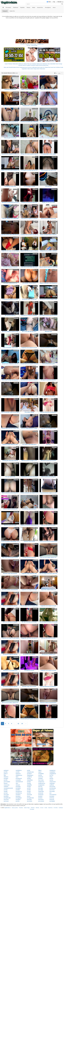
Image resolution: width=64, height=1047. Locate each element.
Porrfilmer (58, 67)
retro (17, 783)
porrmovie (52, 789)
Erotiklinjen (61, 807)
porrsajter (40, 788)
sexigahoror (52, 770)
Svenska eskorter (22, 65)
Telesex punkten (15, 807)
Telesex (25, 63)
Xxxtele (45, 807)
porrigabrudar (7, 797)
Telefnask (37, 807)
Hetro (49, 1)
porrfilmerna (19, 791)
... (14, 723)
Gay (54, 1)
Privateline (21, 807)
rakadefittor (30, 780)
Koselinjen (34, 63)
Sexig (51, 776)
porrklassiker (53, 788)
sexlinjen (40, 778)
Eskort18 (41, 65)
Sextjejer (28, 65)
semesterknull (19, 781)
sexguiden (52, 783)
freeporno (18, 773)
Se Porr (51, 775)
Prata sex (29, 63)
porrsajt (6, 793)
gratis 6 (5, 773)
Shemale (60, 1)
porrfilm (6, 772)
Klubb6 (37, 65)
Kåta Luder (6, 67)
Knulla (61, 67)
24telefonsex (19, 775)
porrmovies (52, 786)
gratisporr (6, 770)
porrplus (40, 796)
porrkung (52, 797)
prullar (28, 770)
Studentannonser (23, 67)
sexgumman (53, 781)
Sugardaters (24, 68)
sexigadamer (53, 773)
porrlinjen (52, 796)
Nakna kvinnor (16, 67)
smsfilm (18, 772)
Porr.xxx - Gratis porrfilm (32, 45)
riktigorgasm (30, 775)
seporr (39, 772)
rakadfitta (29, 785)
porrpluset (40, 794)
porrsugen (6, 794)
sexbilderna (19, 770)
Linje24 (6, 63)
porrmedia (52, 791)
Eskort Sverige (59, 63)
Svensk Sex (52, 67)
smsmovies (6, 785)
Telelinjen (10, 63)
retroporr (18, 785)
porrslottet (29, 801)
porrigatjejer (19, 797)
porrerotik (29, 794)
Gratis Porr (42, 67)
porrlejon (6, 778)
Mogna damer (37, 68)
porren (28, 796)
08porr (40, 770)
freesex (5, 783)
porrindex (29, 799)
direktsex (6, 776)
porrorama (41, 799)
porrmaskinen (53, 794)
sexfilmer (52, 785)
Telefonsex (21, 63)
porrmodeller (7, 781)
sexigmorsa (41, 781)
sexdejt (5, 791)
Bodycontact (45, 65)
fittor (5, 775)
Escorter (29, 67)
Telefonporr (44, 63)
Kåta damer (42, 68)
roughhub (29, 776)
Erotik (38, 67)
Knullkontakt (34, 67)
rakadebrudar (30, 772)
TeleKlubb (33, 807)
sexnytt (40, 775)
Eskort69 (11, 67)
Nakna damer (30, 68)
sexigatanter (41, 785)
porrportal (40, 793)
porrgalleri (18, 788)
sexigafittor (41, 773)
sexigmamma (41, 783)
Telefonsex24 (39, 63)
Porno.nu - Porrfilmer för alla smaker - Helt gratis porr (32, 44)
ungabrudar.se (7, 807)
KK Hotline (56, 807)
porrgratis (18, 786)
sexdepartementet (8, 788)
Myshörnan (50, 807)
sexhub (51, 778)
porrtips (29, 781)
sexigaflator (52, 772)
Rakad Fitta (47, 67)
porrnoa (40, 786)
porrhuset (6, 799)
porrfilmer (18, 794)
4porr (17, 776)
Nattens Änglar (27, 807)
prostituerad (19, 778)
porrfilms (18, 789)
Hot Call (41, 807)
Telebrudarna (15, 63)
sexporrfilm (41, 791)
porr (51, 793)
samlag (29, 778)
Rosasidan (32, 65)
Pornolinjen (32, 809)
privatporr (29, 773)
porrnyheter (41, 801)
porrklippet (52, 801)
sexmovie (40, 776)
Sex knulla (41, 780)
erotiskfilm (18, 780)
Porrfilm (29, 786)
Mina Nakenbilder (51, 63)
